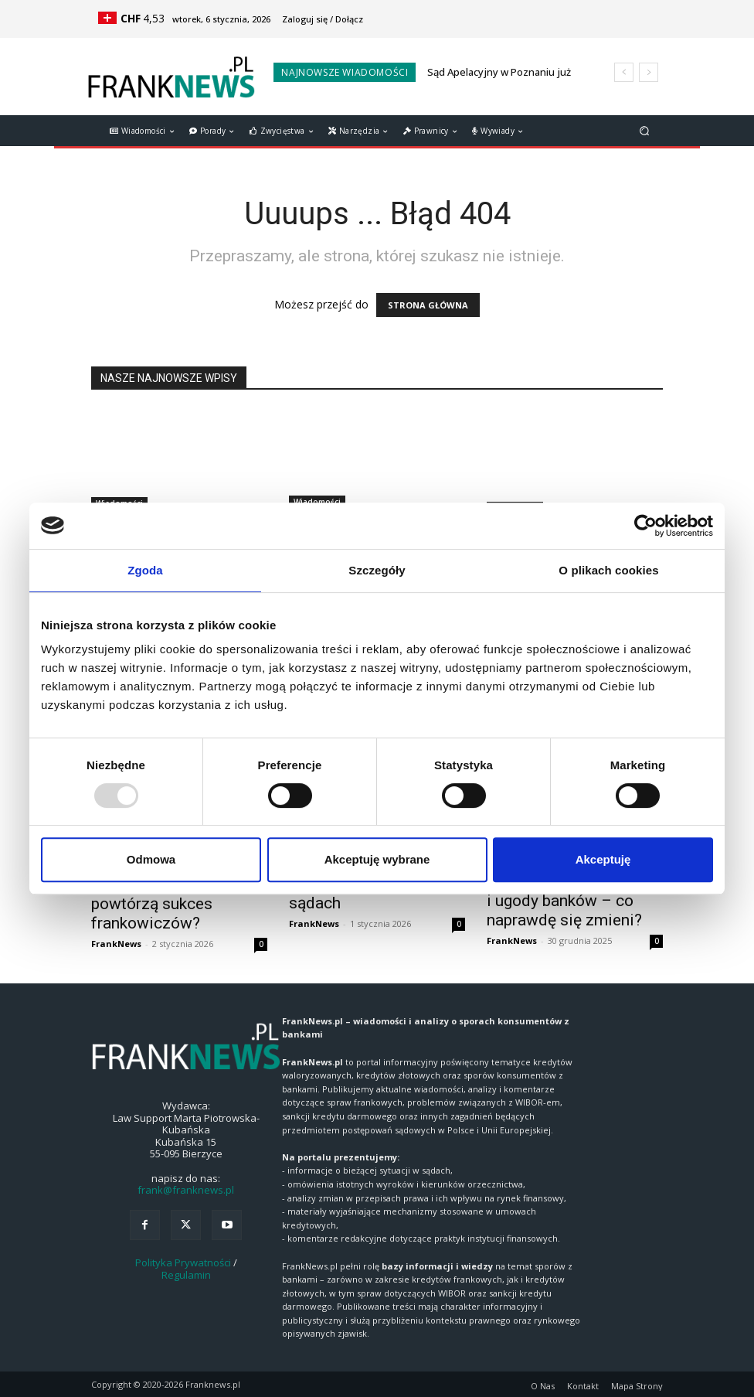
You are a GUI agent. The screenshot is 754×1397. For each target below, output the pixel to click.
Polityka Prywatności (183, 1262)
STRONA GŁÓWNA (428, 305)
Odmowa (151, 859)
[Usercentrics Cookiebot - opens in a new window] (645, 525)
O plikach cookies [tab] (608, 570)
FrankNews (116, 943)
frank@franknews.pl (186, 1190)
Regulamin (186, 1275)
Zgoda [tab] (145, 570)
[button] (645, 130)
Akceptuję (603, 859)
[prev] (623, 72)
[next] (648, 72)
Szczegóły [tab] (376, 570)
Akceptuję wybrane (377, 859)
